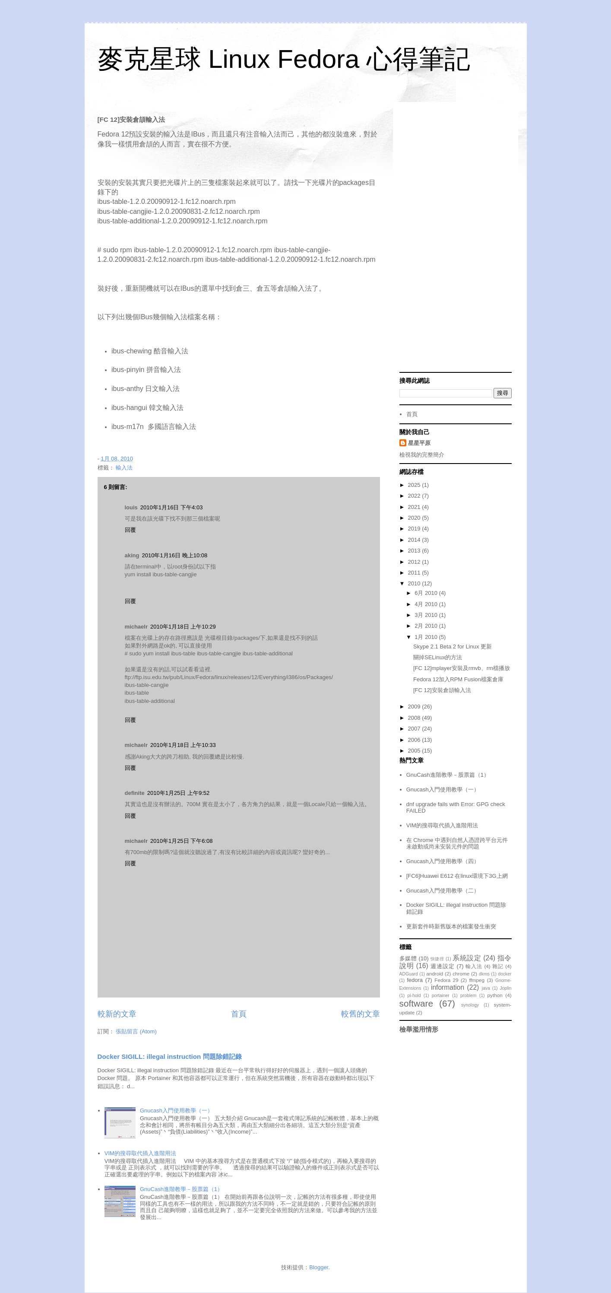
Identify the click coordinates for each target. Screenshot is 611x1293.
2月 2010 (427, 626)
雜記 (497, 966)
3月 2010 (427, 615)
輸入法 (124, 467)
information (447, 987)
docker (504, 974)
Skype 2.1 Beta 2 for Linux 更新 (452, 646)
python (495, 995)
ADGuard (408, 974)
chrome (461, 973)
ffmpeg (477, 980)
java (486, 988)
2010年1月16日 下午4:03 (171, 507)
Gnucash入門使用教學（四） (442, 861)
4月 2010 (427, 604)
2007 (415, 728)
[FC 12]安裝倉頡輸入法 (442, 690)
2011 (415, 572)
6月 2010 (427, 593)
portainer (441, 995)
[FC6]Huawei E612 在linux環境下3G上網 (457, 876)
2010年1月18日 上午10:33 (183, 745)
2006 (415, 740)
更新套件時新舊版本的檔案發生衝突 (451, 926)
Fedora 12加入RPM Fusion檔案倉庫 (458, 679)
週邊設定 (443, 966)
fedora (415, 980)
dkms (484, 974)
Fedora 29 (446, 980)
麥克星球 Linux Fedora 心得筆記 (284, 58)
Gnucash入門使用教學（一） (176, 1110)
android (434, 973)
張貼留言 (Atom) (136, 1031)
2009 (415, 706)
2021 (415, 507)
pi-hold (414, 995)
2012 (415, 562)
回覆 (130, 530)
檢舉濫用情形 (418, 1029)
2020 (415, 518)
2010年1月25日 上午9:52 (178, 793)
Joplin (505, 988)
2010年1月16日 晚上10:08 (174, 555)
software (416, 1003)
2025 (415, 485)
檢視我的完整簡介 (421, 454)
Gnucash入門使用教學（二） (442, 890)
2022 (415, 495)
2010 (415, 583)
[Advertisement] (455, 238)
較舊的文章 (360, 1014)
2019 (415, 528)
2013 (415, 550)
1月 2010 (427, 637)
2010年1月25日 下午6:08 (181, 841)
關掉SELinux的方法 (437, 657)
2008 (415, 718)
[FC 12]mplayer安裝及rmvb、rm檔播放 (461, 668)
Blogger (318, 1267)
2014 (415, 540)
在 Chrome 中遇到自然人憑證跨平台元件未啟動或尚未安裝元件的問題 (457, 843)
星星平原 (419, 443)
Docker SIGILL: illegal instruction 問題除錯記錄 (170, 1056)
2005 (415, 750)
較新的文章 (117, 1014)
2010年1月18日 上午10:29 (183, 626)
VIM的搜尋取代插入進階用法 (140, 1153)
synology (470, 1005)
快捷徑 (437, 958)
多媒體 (408, 958)
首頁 (239, 1014)
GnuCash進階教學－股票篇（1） (181, 1189)
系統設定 (467, 958)
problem (468, 995)
